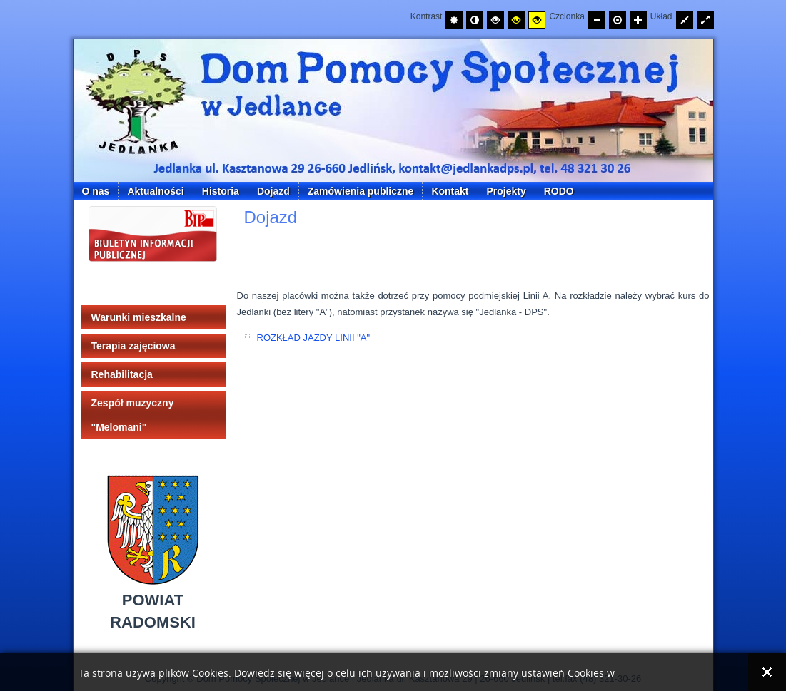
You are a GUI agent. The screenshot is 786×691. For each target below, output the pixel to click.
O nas (96, 191)
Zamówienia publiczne (361, 191)
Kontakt (449, 191)
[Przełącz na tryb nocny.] (474, 20)
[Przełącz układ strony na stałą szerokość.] (684, 20)
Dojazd (273, 191)
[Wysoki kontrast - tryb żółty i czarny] (536, 20)
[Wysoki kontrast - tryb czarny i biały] (495, 20)
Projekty (506, 191)
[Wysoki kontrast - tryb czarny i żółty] (516, 20)
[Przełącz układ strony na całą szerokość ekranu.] (705, 20)
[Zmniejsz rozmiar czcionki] (596, 20)
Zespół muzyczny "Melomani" (132, 415)
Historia (220, 191)
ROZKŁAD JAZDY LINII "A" (314, 337)
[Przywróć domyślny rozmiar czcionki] (617, 20)
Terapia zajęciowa (133, 346)
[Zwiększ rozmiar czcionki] (638, 20)
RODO (559, 191)
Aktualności (155, 191)
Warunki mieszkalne (138, 317)
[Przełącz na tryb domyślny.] (454, 20)
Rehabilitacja (122, 374)
